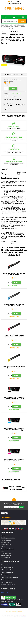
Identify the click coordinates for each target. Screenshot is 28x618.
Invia (21, 507)
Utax (15, 25)
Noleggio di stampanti (6, 555)
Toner (11, 25)
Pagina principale (4, 25)
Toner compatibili (20, 25)
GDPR (2, 551)
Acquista (13, 88)
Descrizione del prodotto (10, 116)
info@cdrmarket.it (16, 3)
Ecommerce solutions (11, 611)
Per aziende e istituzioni (6, 553)
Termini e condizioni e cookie (7, 549)
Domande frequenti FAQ (6, 544)
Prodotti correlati (24, 116)
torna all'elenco (4, 32)
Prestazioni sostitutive (6, 557)
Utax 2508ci (3, 241)
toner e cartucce (22, 616)
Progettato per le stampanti (17, 116)
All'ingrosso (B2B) (5, 542)
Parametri (4, 115)
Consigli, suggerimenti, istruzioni (8, 538)
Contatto (3, 535)
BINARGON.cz (19, 611)
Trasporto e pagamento (6, 540)
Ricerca (22, 21)
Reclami (3, 546)
